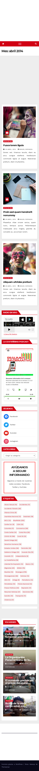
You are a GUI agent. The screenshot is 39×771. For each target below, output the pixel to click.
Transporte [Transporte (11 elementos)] (20, 596)
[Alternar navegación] (20, 44)
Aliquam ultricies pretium (17, 282)
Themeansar (6, 767)
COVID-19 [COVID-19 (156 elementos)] (9, 536)
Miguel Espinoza (25, 149)
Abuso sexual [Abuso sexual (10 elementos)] (10, 504)
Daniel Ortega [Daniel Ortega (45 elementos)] (10, 540)
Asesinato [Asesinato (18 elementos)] (28, 516)
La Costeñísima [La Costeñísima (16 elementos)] (11, 560)
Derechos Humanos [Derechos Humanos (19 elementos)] (12, 544)
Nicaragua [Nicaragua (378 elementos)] (21, 572)
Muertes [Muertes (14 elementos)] (8, 572)
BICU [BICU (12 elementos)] (7, 520)
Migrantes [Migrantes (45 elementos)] (9, 568)
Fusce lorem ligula (13, 145)
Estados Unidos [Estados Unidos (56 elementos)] (11, 548)
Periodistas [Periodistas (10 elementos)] (9, 584)
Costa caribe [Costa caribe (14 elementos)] (10, 532)
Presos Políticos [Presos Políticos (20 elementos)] (11, 588)
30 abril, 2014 (10, 149)
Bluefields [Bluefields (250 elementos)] (18, 520)
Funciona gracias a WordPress (13, 764)
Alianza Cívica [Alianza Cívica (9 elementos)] (10, 512)
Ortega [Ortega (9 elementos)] (16, 580)
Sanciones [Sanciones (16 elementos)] (28, 592)
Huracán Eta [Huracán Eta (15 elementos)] (27, 552)
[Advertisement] (19, 83)
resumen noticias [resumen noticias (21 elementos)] (12, 592)
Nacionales (9, 654)
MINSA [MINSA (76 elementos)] (21, 568)
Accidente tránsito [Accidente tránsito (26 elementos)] (12, 508)
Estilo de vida (8, 141)
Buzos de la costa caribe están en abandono (15, 706)
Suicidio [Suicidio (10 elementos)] (8, 596)
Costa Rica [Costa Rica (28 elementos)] (24, 532)
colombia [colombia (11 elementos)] (9, 528)
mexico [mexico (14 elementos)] (29, 564)
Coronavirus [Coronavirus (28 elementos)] (22, 528)
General (8, 631)
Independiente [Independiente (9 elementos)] (22, 556)
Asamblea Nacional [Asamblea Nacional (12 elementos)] (12, 516)
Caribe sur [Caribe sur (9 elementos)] (9, 524)
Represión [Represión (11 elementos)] (26, 588)
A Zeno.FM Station (10, 334)
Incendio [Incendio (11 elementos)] (8, 556)
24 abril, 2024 (12, 640)
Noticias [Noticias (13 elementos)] (24, 576)
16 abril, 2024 (12, 663)
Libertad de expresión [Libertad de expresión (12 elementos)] (13, 564)
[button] (36, 44)
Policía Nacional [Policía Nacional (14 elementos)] (25, 584)
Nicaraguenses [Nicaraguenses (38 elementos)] (11, 576)
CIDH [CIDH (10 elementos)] (20, 524)
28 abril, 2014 (10, 286)
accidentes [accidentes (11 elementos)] (24, 504)
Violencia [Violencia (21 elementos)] (9, 600)
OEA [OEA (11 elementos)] (7, 580)
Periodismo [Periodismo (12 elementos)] (27, 580)
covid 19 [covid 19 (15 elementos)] (21, 536)
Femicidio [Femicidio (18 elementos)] (26, 548)
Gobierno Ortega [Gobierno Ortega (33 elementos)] (11, 552)
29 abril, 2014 (10, 219)
